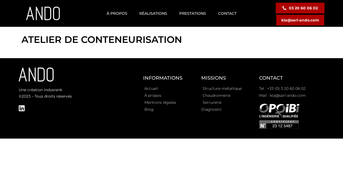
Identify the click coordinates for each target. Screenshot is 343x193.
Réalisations (153, 13)
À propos (117, 13)
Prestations (192, 13)
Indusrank (53, 89)
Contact (227, 13)
